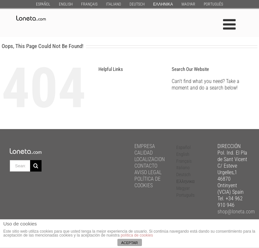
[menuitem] (43, 4)
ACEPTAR (129, 243)
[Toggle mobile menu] (230, 24)
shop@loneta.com (236, 211)
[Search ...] (20, 166)
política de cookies (137, 235)
